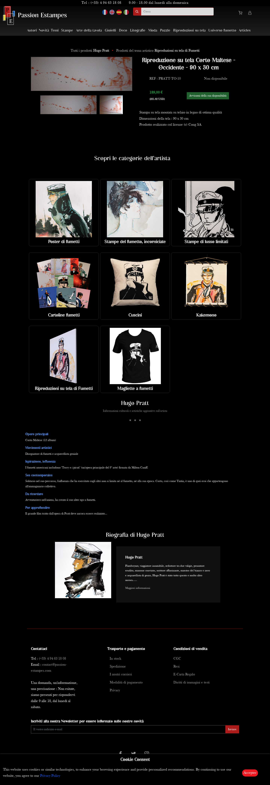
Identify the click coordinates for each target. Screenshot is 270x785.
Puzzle (165, 30)
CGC (177, 659)
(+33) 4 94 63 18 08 (106, 3)
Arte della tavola (89, 30)
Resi (176, 666)
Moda (152, 30)
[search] (177, 12)
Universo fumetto (222, 30)
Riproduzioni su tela (189, 30)
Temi (55, 30)
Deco (123, 30)
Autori (32, 30)
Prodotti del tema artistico (158, 51)
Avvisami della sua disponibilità (207, 95)
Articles (244, 30)
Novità (44, 30)
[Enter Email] (128, 729)
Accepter (250, 773)
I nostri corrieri (121, 674)
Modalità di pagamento (126, 682)
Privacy (115, 690)
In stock (115, 659)
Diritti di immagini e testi (191, 682)
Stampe (67, 30)
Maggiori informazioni (137, 588)
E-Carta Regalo (184, 674)
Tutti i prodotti (90, 51)
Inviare (232, 729)
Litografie (137, 30)
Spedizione (118, 666)
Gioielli (110, 30)
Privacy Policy (50, 776)
